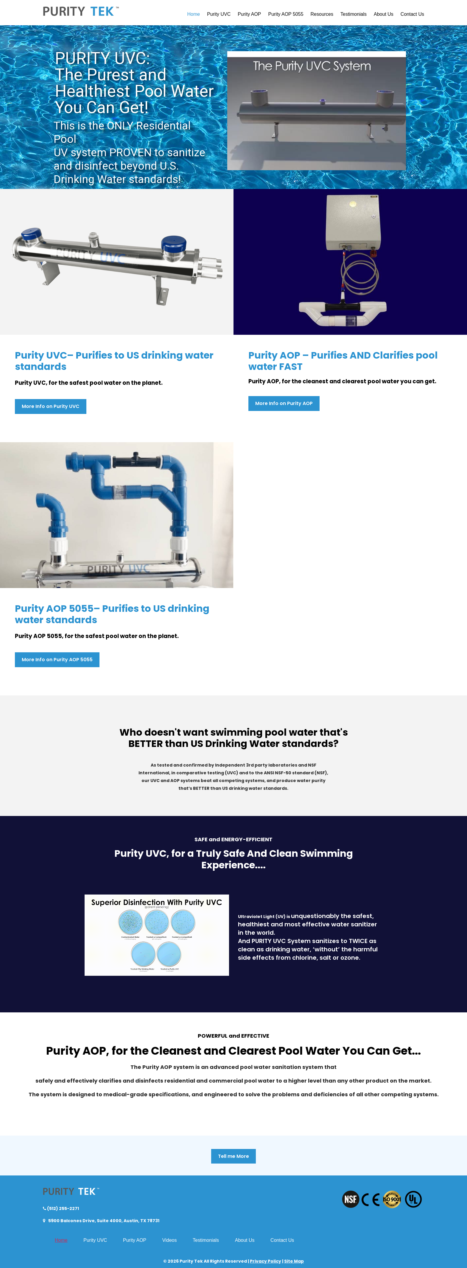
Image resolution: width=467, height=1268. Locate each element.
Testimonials (353, 14)
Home (193, 14)
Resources (322, 14)
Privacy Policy (265, 1261)
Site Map (294, 1261)
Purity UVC (219, 14)
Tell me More (233, 1156)
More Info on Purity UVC (51, 406)
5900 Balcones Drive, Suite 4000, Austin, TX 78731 (103, 1221)
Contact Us (412, 14)
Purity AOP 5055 (285, 14)
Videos (169, 1240)
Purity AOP (249, 14)
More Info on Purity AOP (284, 403)
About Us (383, 14)
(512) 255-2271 (62, 1208)
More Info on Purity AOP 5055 (57, 659)
